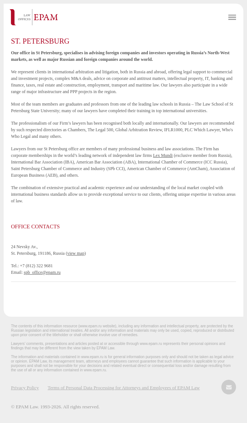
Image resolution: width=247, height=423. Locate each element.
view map (76, 253)
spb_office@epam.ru (42, 272)
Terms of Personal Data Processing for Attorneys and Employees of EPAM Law (124, 387)
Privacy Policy (25, 387)
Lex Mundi (163, 155)
